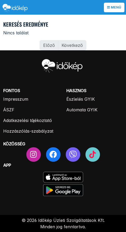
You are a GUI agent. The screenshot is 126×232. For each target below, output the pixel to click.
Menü (114, 7)
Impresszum (15, 99)
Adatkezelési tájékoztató (27, 120)
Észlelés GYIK (80, 99)
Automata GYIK (81, 109)
